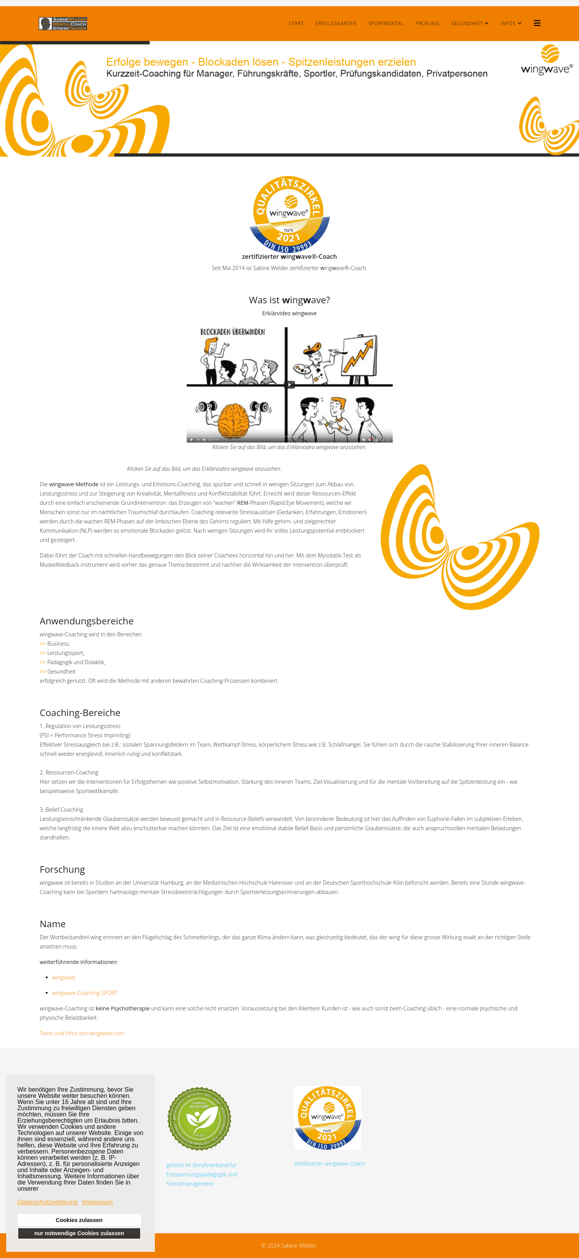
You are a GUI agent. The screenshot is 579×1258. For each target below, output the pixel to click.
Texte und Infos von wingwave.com (82, 1033)
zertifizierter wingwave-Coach (329, 1126)
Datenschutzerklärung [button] (47, 1202)
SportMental (386, 23)
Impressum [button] (97, 1202)
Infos (508, 23)
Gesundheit (467, 23)
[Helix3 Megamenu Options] (537, 23)
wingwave (64, 977)
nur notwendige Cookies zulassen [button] (79, 1233)
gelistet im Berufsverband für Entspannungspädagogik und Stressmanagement (202, 1136)
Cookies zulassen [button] (79, 1220)
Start (296, 23)
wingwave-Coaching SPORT (85, 992)
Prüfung (428, 23)
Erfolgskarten (335, 23)
